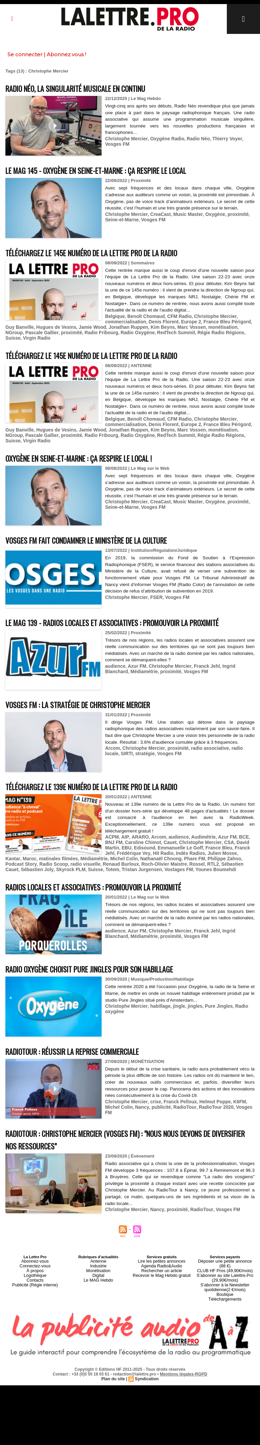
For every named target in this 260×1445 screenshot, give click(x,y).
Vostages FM (102, 853)
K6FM (232, 1085)
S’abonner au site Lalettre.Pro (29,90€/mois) (225, 1255)
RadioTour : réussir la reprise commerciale (83, 1035)
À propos (34, 1253)
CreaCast (157, 214)
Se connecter (24, 54)
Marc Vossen (171, 326)
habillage (156, 989)
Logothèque (35, 1257)
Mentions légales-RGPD (184, 1348)
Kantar (227, 838)
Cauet (156, 828)
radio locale (236, 734)
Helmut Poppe (208, 1085)
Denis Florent (160, 321)
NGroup (225, 326)
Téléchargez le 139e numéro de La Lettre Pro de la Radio (106, 772)
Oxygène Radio (163, 138)
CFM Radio (175, 316)
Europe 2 (186, 321)
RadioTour (165, 1090)
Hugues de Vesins (43, 326)
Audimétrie (197, 823)
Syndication (146, 1352)
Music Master (183, 214)
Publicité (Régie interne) (35, 1265)
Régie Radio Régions (172, 331)
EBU (109, 833)
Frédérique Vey (120, 838)
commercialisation (124, 321)
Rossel (141, 848)
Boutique (225, 1269)
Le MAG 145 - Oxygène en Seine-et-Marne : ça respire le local (112, 170)
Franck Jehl (201, 652)
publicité (143, 1090)
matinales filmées (23, 843)
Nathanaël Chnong (120, 843)
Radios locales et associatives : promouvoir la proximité (108, 870)
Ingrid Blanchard (233, 652)
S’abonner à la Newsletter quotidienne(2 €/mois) (225, 1263)
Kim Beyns (144, 326)
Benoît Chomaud (143, 316)
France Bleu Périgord (220, 321)
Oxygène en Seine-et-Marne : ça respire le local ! (92, 444)
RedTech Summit (130, 331)
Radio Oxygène (94, 331)
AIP (123, 823)
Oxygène (208, 214)
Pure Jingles (212, 989)
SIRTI (110, 739)
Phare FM (152, 843)
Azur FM (135, 652)
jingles (190, 989)
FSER (153, 583)
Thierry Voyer (220, 138)
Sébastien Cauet (181, 848)
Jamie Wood (78, 326)
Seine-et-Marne (120, 219)
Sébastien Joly (216, 848)
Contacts (35, 1261)
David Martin (232, 828)
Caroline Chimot (131, 828)
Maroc (243, 838)
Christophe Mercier (125, 138)
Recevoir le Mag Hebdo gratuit (161, 1257)
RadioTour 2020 (194, 1090)
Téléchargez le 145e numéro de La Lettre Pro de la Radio (107, 252)
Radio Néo (192, 138)
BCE (235, 823)
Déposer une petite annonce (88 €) (225, 1245)
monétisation (201, 326)
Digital (98, 1257)
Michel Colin (86, 843)
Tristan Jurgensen (68, 853)
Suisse (204, 331)
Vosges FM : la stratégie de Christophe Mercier (90, 690)
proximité (230, 214)
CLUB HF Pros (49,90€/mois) (225, 1249)
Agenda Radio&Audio (161, 1249)
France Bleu (196, 833)
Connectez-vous (35, 1249)
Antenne (98, 1245)
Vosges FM (150, 219)
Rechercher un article (161, 1253)
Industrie (98, 1249)
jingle (174, 989)
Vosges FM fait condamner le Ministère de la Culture (101, 526)
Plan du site (113, 1352)
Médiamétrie (118, 657)
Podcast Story (213, 843)
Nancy (124, 1090)
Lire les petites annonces (161, 1245)
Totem (40, 853)
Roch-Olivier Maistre (109, 848)
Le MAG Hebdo (98, 1261)
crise (152, 1085)
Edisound (127, 833)
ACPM (111, 823)
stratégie (128, 739)
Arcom (112, 734)
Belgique (114, 316)
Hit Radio (148, 838)
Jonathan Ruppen (111, 326)
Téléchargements (225, 1273)
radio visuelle (35, 848)
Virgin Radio (226, 331)
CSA (211, 828)
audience (114, 652)
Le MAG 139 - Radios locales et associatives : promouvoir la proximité (130, 608)
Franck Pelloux (175, 1085)
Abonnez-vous (35, 1245)
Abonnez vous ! (66, 54)
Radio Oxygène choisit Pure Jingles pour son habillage (103, 952)
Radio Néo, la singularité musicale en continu (87, 88)
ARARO (137, 823)
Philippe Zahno (180, 843)
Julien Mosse (204, 838)
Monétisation (98, 1253)
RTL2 (155, 848)
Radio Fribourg (59, 331)
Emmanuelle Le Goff (160, 833)
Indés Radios (174, 838)
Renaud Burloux (69, 848)
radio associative (204, 734)
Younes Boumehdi (138, 853)
